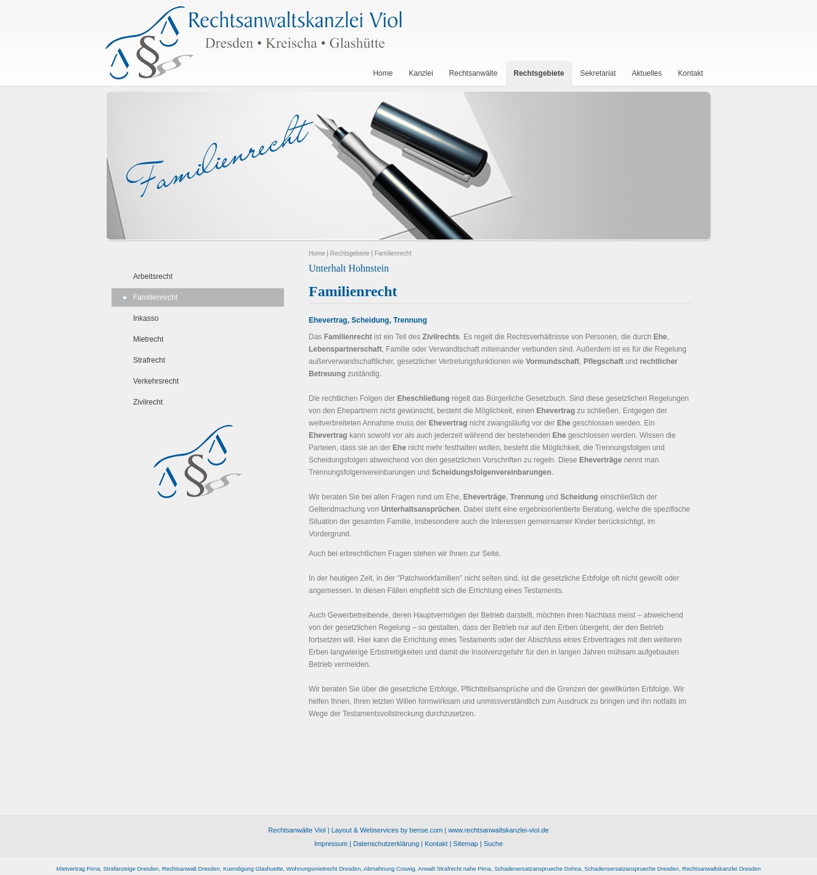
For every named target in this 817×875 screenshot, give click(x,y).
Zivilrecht (148, 402)
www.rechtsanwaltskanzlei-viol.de (498, 830)
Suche (493, 843)
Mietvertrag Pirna (78, 869)
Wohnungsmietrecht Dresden (324, 869)
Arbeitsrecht (153, 276)
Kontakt (436, 843)
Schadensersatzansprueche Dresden (631, 869)
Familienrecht (155, 297)
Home (317, 253)
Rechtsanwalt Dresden (191, 869)
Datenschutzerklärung (386, 843)
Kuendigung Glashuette (253, 869)
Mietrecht (148, 339)
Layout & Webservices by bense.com (387, 830)
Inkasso (145, 318)
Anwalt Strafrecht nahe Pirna (454, 869)
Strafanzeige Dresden (131, 869)
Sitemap (465, 843)
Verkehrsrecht (156, 381)
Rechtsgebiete (350, 253)
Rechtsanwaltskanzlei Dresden (721, 869)
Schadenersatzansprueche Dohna (537, 869)
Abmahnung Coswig (389, 869)
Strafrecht (149, 360)
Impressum (331, 843)
